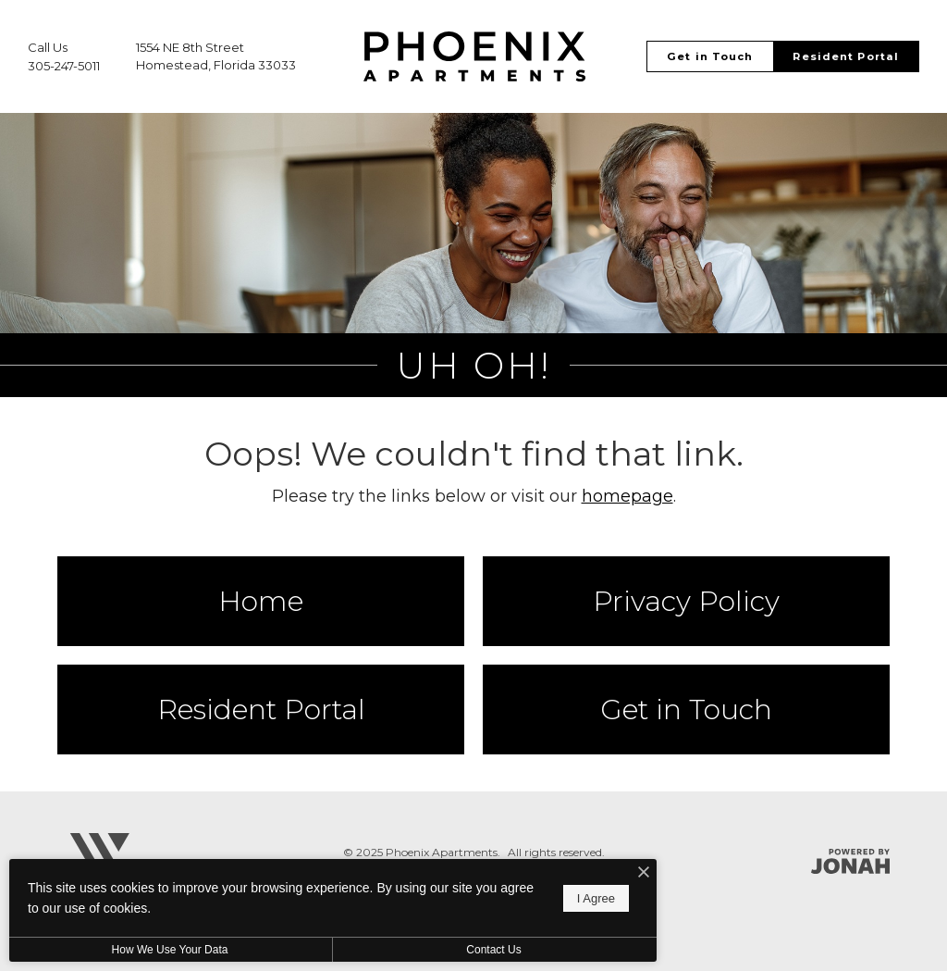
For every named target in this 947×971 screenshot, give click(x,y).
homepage (627, 496)
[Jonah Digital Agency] (850, 861)
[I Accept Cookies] (643, 873)
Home (260, 601)
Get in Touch (686, 709)
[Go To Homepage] (474, 56)
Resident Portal (261, 709)
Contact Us (493, 949)
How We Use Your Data (170, 949)
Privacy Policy (686, 601)
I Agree (596, 898)
